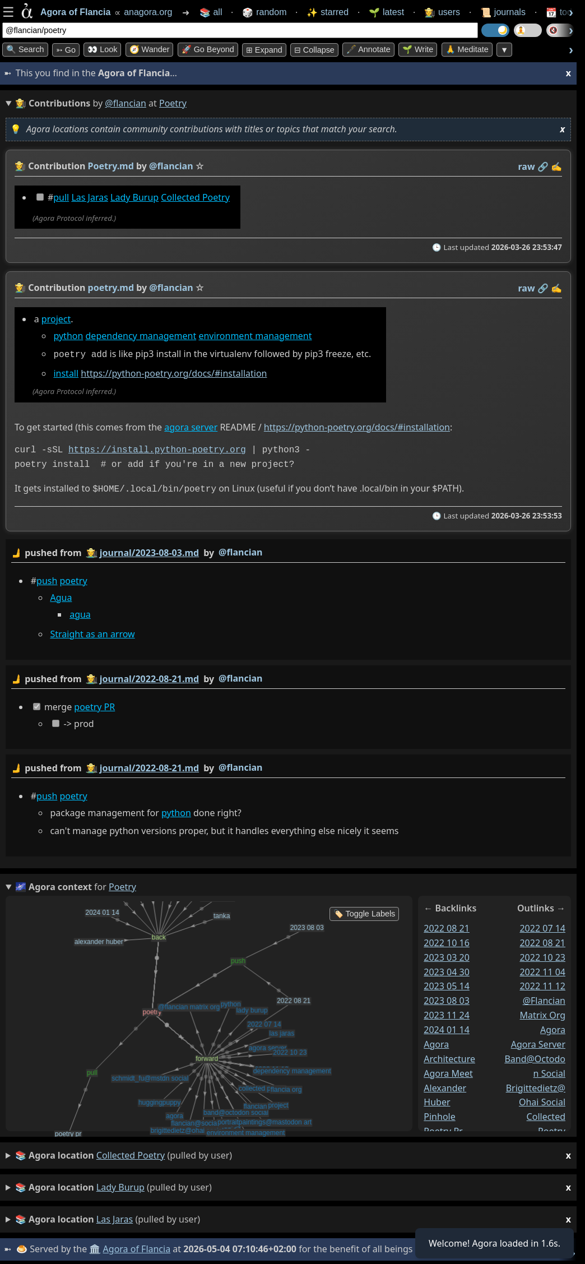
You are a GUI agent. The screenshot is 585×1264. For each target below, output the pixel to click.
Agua (61, 595)
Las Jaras (89, 197)
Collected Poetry (195, 197)
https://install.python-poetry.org (157, 449)
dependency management (141, 336)
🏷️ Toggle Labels (364, 911)
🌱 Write (417, 49)
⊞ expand (264, 49)
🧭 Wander (149, 49)
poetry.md (111, 287)
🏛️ (94, 1246)
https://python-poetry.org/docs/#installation (174, 372)
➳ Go (66, 49)
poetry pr (443, 1129)
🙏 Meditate (467, 49)
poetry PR (94, 704)
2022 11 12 (542, 984)
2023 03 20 (447, 954)
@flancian (125, 103)
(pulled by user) (293, 1153)
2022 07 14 (542, 926)
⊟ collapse (314, 49)
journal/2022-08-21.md (149, 676)
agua (80, 612)
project (56, 319)
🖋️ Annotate (368, 49)
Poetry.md (111, 166)
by (288, 551)
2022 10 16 (447, 940)
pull (61, 197)
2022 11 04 (542, 969)
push (46, 578)
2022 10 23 (542, 954)
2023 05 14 (447, 984)
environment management (255, 336)
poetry (73, 578)
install (65, 372)
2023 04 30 (447, 969)
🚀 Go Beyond (208, 49)
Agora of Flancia (137, 1246)
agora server (190, 425)
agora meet (448, 1070)
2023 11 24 (447, 1013)
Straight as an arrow (92, 632)
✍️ (556, 166)
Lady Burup (134, 197)
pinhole (439, 1114)
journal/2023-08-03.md (149, 550)
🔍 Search (25, 49)
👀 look (102, 49)
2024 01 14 (447, 1027)
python (68, 336)
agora (552, 1027)
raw (526, 166)
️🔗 (543, 166)
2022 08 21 (447, 926)
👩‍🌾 (20, 166)
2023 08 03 (447, 998)
